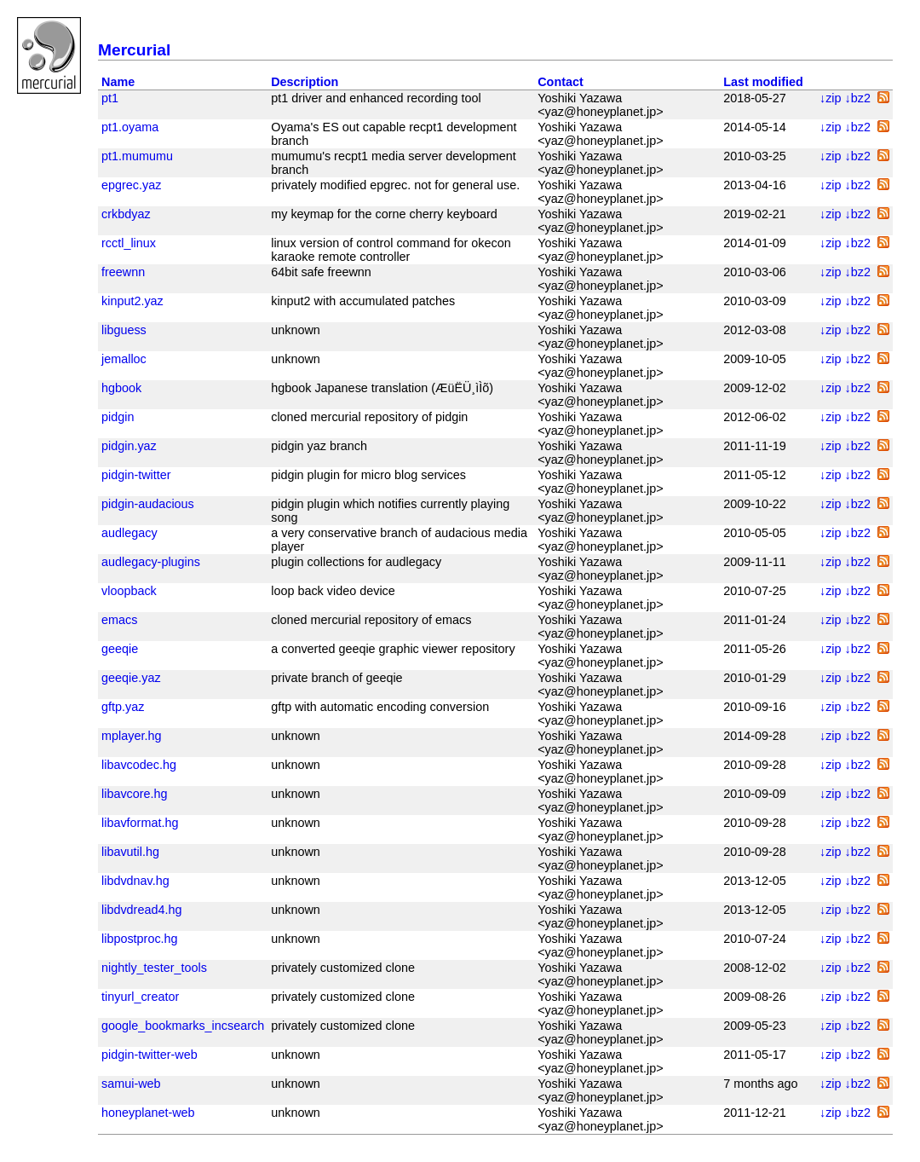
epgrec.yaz (131, 185)
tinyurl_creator (140, 996)
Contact (561, 82)
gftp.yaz (122, 707)
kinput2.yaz (132, 301)
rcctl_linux (128, 243)
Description (304, 82)
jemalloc (124, 359)
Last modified (763, 82)
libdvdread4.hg (141, 909)
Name (118, 82)
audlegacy (129, 533)
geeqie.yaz (131, 678)
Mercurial (134, 50)
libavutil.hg (130, 851)
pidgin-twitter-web (149, 1054)
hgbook (121, 388)
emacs (119, 620)
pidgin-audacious (147, 504)
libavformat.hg (139, 823)
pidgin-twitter (136, 475)
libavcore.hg (134, 794)
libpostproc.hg (139, 938)
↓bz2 (856, 98)
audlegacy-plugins (150, 562)
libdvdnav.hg (135, 880)
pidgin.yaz (129, 446)
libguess (124, 330)
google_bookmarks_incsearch (182, 1025)
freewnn (123, 272)
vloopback (129, 591)
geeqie (119, 649)
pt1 (109, 98)
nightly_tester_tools (154, 967)
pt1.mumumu (137, 156)
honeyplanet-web (148, 1112)
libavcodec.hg (138, 765)
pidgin (117, 417)
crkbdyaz (126, 214)
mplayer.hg (131, 736)
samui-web (131, 1083)
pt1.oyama (129, 127)
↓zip (829, 98)
